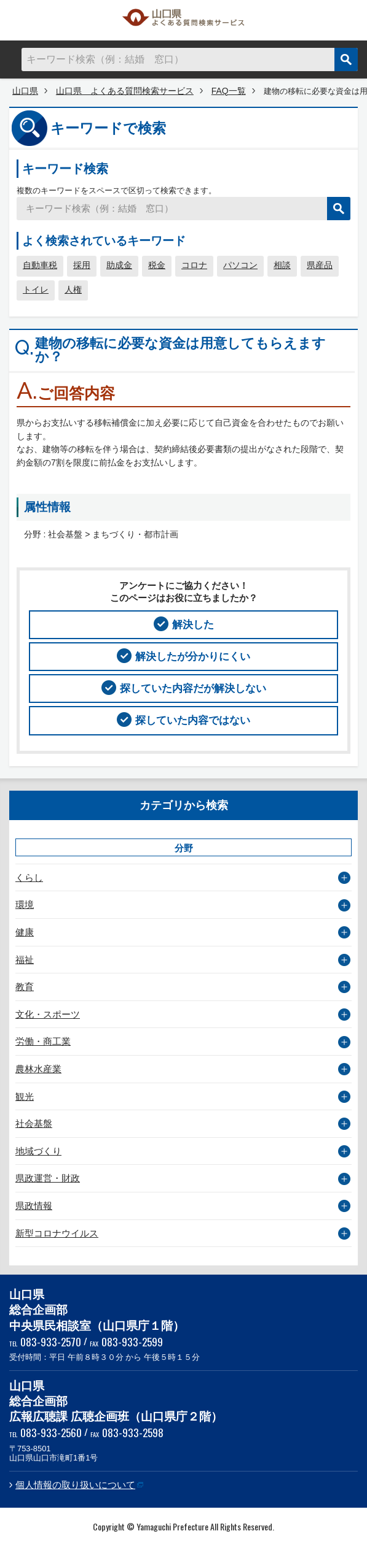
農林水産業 (38, 1069)
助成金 (119, 265)
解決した (193, 624)
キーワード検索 (65, 168)
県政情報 (33, 1205)
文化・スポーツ (47, 1014)
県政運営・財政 (47, 1178)
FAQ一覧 (228, 91)
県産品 (320, 265)
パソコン (240, 265)
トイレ (36, 289)
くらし (29, 877)
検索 (346, 59)
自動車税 (40, 265)
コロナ (194, 265)
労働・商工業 (43, 1041)
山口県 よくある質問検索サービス (183, 20)
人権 (73, 289)
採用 (81, 265)
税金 (156, 265)
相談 (282, 265)
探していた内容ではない (192, 720)
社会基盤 (33, 1123)
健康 (24, 932)
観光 (24, 1096)
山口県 (25, 91)
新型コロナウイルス (56, 1233)
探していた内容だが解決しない (193, 688)
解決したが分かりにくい (192, 656)
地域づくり (38, 1151)
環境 (24, 904)
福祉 (24, 959)
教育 (24, 986)
